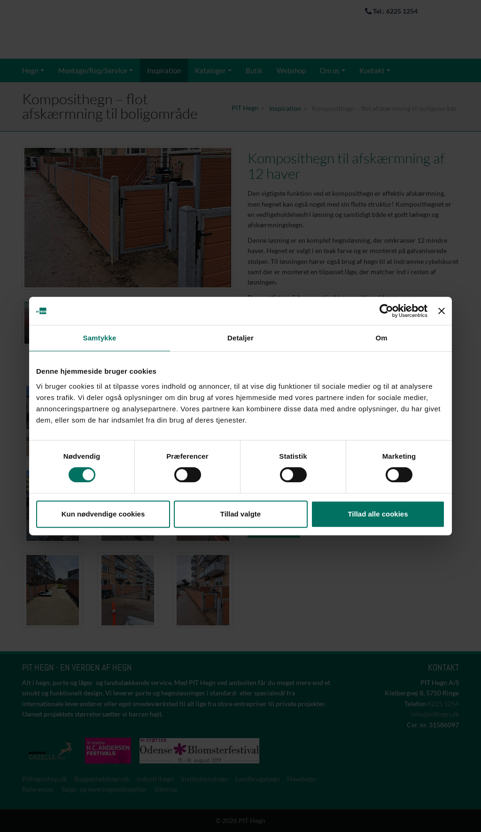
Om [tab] (381, 338)
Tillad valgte (240, 514)
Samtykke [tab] (99, 338)
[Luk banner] (441, 311)
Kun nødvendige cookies (103, 514)
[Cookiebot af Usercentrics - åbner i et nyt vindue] (386, 311)
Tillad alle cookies (378, 514)
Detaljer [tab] (240, 338)
